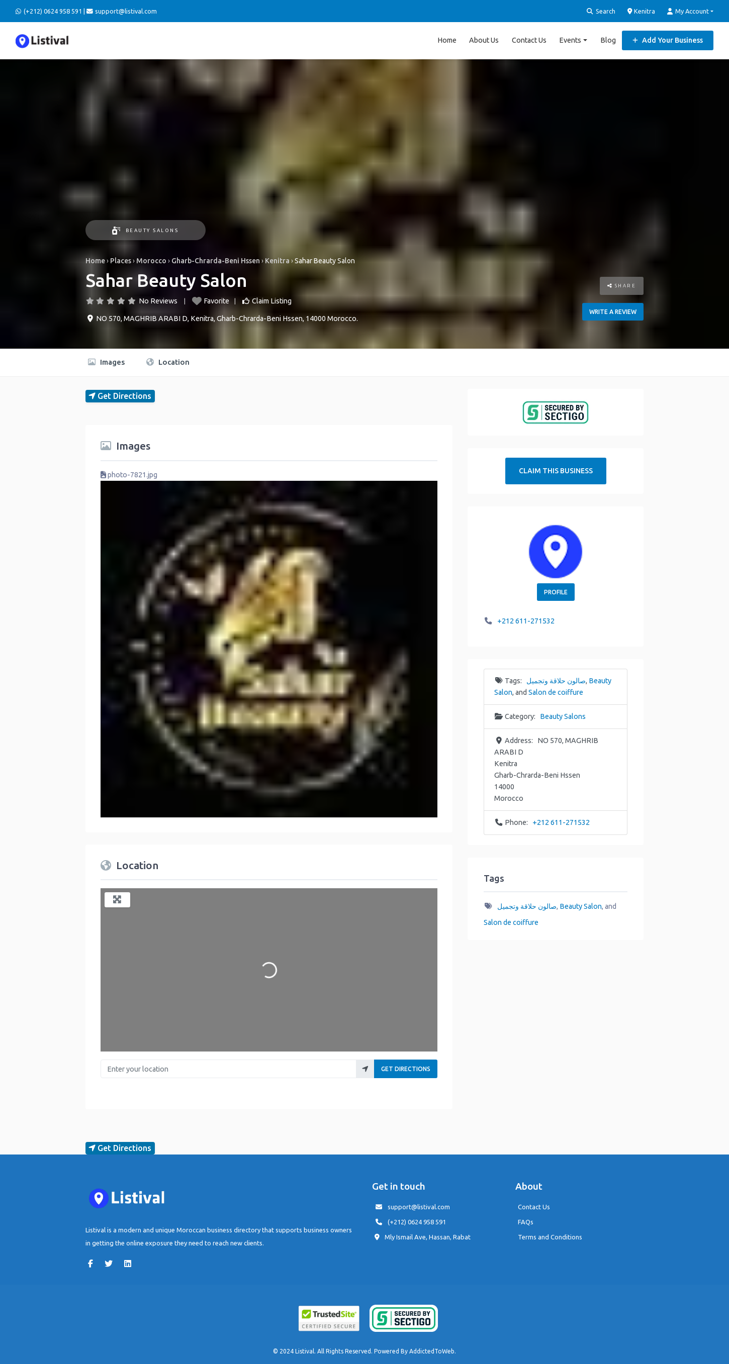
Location (168, 362)
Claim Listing (272, 301)
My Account (688, 11)
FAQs (525, 1221)
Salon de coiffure (555, 692)
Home (447, 40)
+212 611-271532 (526, 621)
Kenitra (641, 11)
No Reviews (158, 301)
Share (621, 285)
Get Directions (405, 1069)
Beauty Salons (145, 230)
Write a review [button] (612, 311)
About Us (484, 40)
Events (570, 40)
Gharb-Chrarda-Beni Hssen (215, 261)
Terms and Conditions (550, 1236)
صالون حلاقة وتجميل (556, 681)
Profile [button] (556, 592)
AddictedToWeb (431, 1351)
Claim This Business (556, 471)
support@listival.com (419, 1206)
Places (120, 261)
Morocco (151, 261)
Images (106, 362)
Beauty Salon (581, 906)
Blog (608, 40)
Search (601, 11)
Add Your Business (667, 40)
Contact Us (529, 40)
